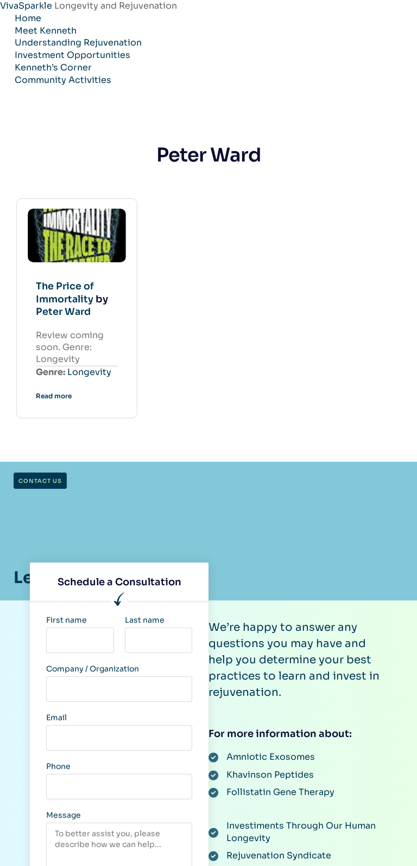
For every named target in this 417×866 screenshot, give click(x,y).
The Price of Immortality (66, 291)
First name (66, 618)
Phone (58, 765)
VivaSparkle (27, 5)
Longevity (89, 370)
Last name (145, 618)
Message (63, 813)
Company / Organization (92, 667)
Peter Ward (64, 310)
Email (56, 716)
